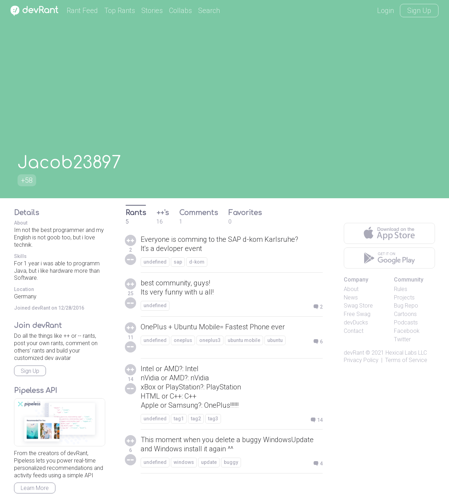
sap (178, 262)
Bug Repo (406, 305)
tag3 (213, 418)
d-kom (197, 262)
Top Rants (119, 10)
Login (385, 10)
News (351, 297)
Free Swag (357, 314)
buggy (231, 462)
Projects (404, 297)
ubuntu (275, 340)
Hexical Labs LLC (406, 352)
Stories (152, 10)
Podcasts (406, 322)
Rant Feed (82, 10)
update (209, 462)
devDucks (356, 322)
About (351, 289)
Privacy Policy (361, 360)
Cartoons (405, 314)
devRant (354, 352)
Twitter (402, 339)
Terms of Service (406, 360)
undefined (155, 262)
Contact (353, 331)
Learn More (35, 488)
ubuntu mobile (244, 340)
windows (184, 462)
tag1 (179, 418)
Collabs (180, 10)
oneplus (183, 340)
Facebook (407, 331)
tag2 (196, 418)
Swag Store (358, 305)
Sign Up (419, 10)
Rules (400, 289)
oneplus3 (210, 340)
